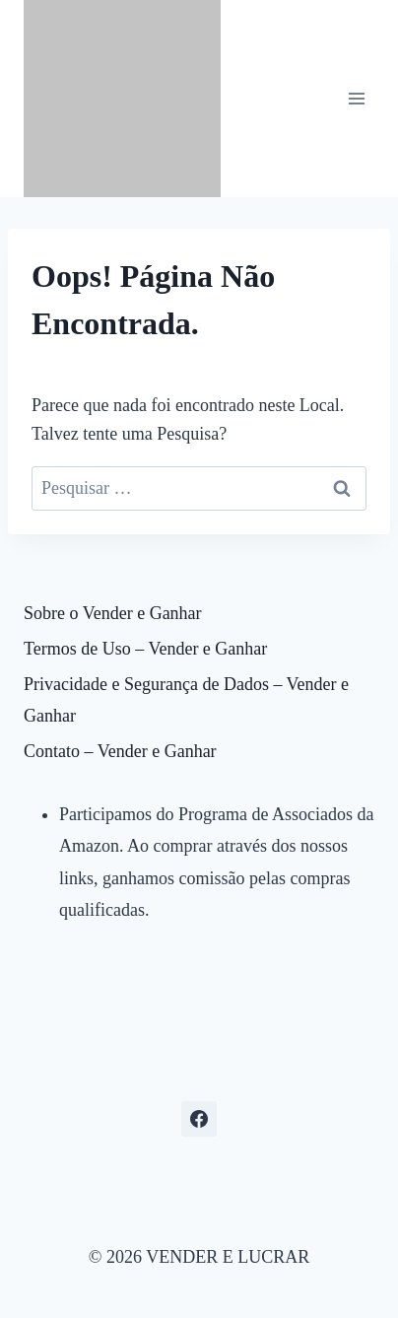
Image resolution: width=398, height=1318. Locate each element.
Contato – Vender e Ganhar (120, 751)
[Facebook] (199, 1119)
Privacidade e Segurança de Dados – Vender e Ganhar (186, 700)
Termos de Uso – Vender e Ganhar (145, 649)
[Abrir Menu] (356, 98)
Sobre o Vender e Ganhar (113, 613)
